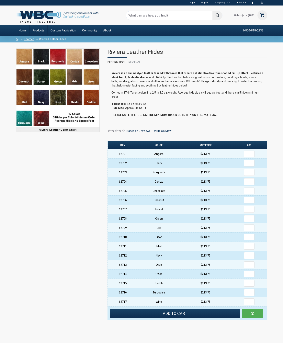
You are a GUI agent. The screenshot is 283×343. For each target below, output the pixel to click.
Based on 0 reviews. (139, 130)
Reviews (134, 62)
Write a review (163, 130)
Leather (29, 39)
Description (116, 62)
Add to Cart (175, 313)
